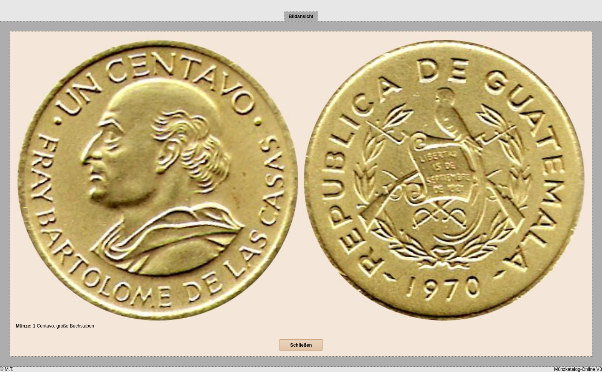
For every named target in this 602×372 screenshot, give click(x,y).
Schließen (301, 345)
